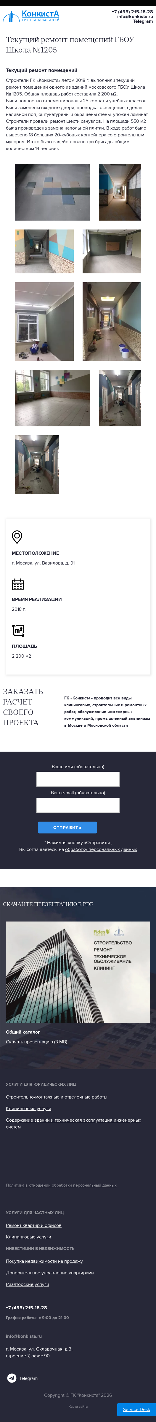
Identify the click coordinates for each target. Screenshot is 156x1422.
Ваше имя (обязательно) (78, 767)
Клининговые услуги (28, 1109)
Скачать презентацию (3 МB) (36, 1042)
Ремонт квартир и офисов (34, 1225)
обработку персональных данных (101, 849)
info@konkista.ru (135, 16)
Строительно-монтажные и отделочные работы (56, 1097)
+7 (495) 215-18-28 (132, 11)
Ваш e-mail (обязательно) (78, 793)
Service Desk (136, 1410)
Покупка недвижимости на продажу (44, 1261)
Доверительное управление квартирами (50, 1273)
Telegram (143, 21)
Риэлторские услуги (27, 1284)
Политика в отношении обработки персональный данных (61, 1185)
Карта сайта (78, 1407)
